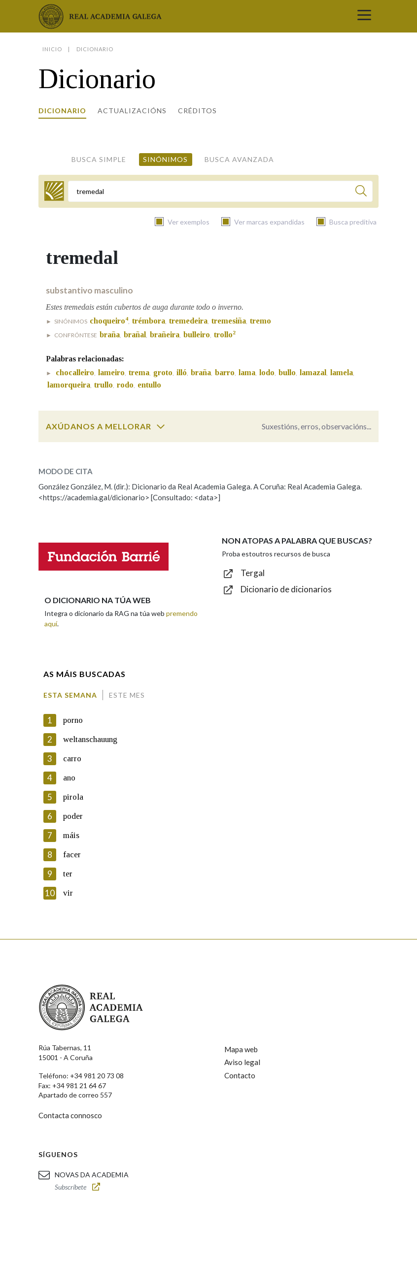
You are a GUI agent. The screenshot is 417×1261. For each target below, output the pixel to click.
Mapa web (241, 1049)
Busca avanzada (239, 159)
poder (73, 816)
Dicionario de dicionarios (286, 589)
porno (73, 720)
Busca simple (98, 159)
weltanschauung (90, 739)
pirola (73, 797)
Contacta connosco (70, 1115)
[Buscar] (361, 192)
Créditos (197, 110)
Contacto (239, 1075)
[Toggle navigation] (364, 16)
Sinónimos (165, 159)
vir (68, 893)
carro (72, 758)
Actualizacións (132, 110)
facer (72, 854)
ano (69, 777)
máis (71, 835)
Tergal (253, 573)
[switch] (160, 426)
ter (67, 873)
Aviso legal (242, 1062)
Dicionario (62, 110)
